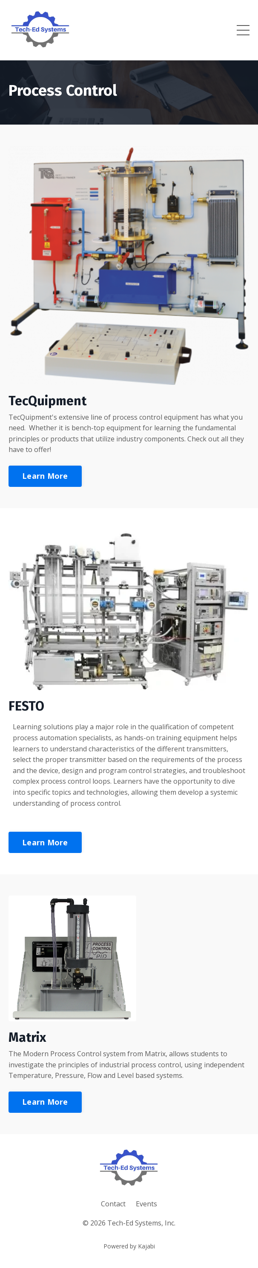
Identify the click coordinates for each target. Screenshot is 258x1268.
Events (146, 1203)
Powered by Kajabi (129, 1246)
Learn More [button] (45, 476)
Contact (113, 1203)
